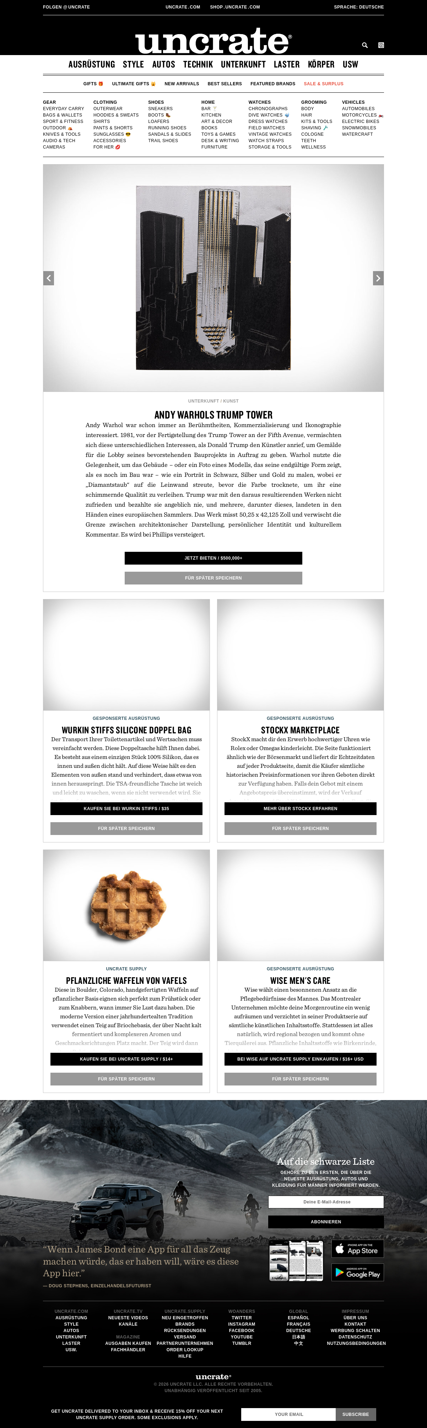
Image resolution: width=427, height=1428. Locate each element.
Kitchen (211, 115)
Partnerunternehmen (185, 1343)
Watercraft (357, 134)
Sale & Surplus (324, 84)
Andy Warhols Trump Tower (214, 414)
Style (133, 64)
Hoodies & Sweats (116, 115)
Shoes (156, 102)
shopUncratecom (235, 7)
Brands (185, 1324)
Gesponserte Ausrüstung (126, 718)
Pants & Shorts (113, 127)
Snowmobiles (359, 127)
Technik (198, 64)
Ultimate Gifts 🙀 (134, 84)
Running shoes (167, 127)
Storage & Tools (270, 147)
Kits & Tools (317, 121)
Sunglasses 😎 (112, 134)
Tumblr (242, 1343)
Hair (306, 115)
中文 (298, 1343)
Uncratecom (183, 7)
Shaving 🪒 (315, 127)
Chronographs (268, 108)
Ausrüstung (92, 64)
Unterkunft (243, 64)
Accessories (109, 140)
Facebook (242, 1330)
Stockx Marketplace (300, 730)
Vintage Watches (270, 134)
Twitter (242, 1317)
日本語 (299, 1337)
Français (298, 1324)
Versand (185, 1337)
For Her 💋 (107, 147)
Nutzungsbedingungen (356, 1343)
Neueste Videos (128, 1317)
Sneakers (160, 108)
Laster (287, 64)
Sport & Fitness (63, 121)
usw (350, 64)
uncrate (66, 7)
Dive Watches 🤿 (269, 115)
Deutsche (359, 7)
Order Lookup (185, 1349)
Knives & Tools (62, 134)
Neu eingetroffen (185, 1317)
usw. (71, 1349)
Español (298, 1317)
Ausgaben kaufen (128, 1343)
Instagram (241, 1324)
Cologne (312, 134)
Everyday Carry (64, 108)
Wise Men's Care (300, 980)
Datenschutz (355, 1337)
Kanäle (128, 1324)
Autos (163, 64)
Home (208, 102)
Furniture (214, 147)
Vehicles (353, 102)
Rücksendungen (185, 1330)
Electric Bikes (361, 121)
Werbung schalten (355, 1330)
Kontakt (355, 1324)
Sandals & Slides (170, 134)
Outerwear (108, 108)
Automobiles (358, 108)
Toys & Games (218, 134)
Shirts (101, 121)
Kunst (231, 401)
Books (209, 127)
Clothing (105, 102)
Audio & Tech (59, 140)
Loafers (159, 121)
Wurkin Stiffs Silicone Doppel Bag (126, 730)
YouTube (242, 1337)
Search (365, 45)
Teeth (308, 140)
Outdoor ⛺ (58, 127)
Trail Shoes (163, 140)
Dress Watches (268, 121)
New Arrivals (181, 84)
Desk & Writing (220, 140)
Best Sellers (225, 84)
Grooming (314, 102)
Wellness (313, 147)
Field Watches (267, 127)
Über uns (355, 1317)
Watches (260, 102)
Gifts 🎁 (93, 84)
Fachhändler (128, 1349)
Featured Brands (273, 84)
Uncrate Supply (126, 968)
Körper (321, 64)
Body (307, 108)
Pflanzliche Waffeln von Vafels (126, 980)
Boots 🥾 (159, 115)
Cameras (54, 147)
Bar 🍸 (209, 108)
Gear (49, 102)
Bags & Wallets (63, 115)
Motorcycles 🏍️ (363, 115)
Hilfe (184, 1356)
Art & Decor (217, 121)
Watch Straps (267, 140)
